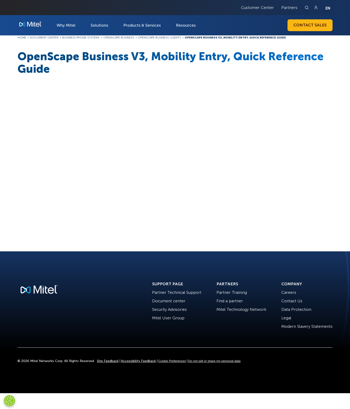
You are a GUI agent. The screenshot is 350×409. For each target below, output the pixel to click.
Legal (286, 318)
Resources (186, 25)
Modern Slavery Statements (307, 326)
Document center (168, 301)
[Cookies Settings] (9, 401)
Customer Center (257, 7)
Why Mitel (66, 25)
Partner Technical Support (176, 292)
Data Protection (296, 309)
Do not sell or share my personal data (214, 361)
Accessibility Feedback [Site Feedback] (138, 361)
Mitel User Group (168, 318)
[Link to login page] (315, 7)
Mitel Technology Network (241, 309)
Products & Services (142, 25)
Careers (288, 292)
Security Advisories (169, 309)
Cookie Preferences (172, 361)
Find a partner (230, 301)
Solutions (99, 25)
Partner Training (232, 292)
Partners (289, 7)
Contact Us (291, 301)
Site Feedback (108, 361)
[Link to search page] (307, 7)
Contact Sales (310, 25)
